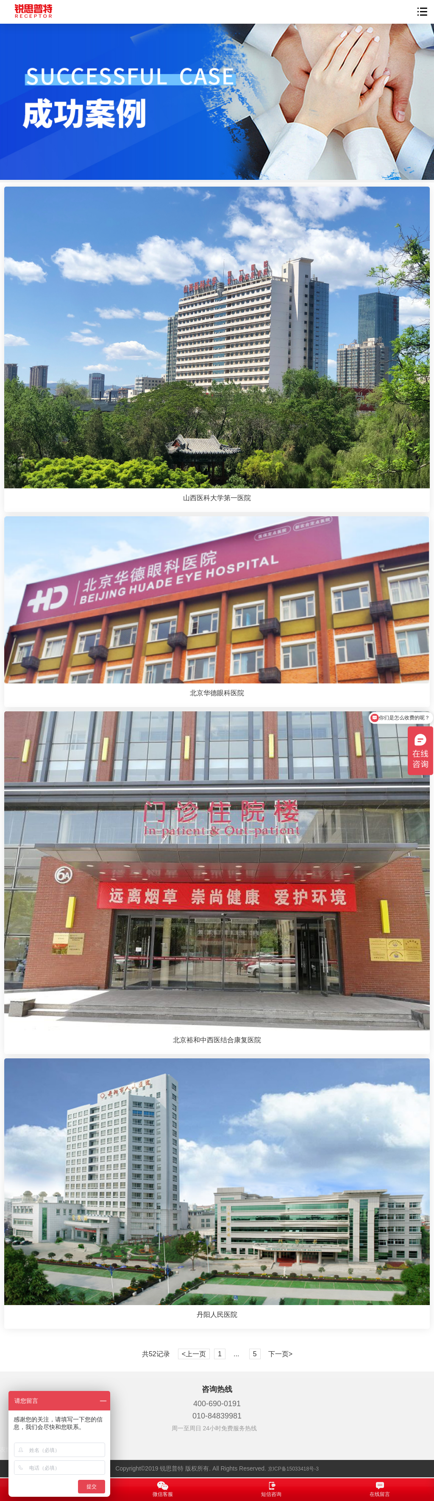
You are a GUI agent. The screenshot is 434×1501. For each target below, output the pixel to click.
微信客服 (162, 1489)
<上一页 (194, 1354)
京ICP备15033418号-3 (293, 1469)
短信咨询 (271, 1489)
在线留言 (380, 1489)
